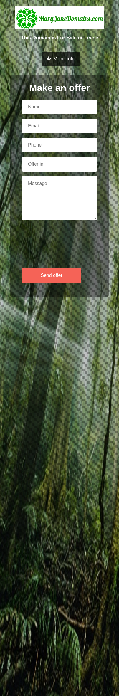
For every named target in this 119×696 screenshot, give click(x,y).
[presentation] (40, 242)
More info (61, 59)
